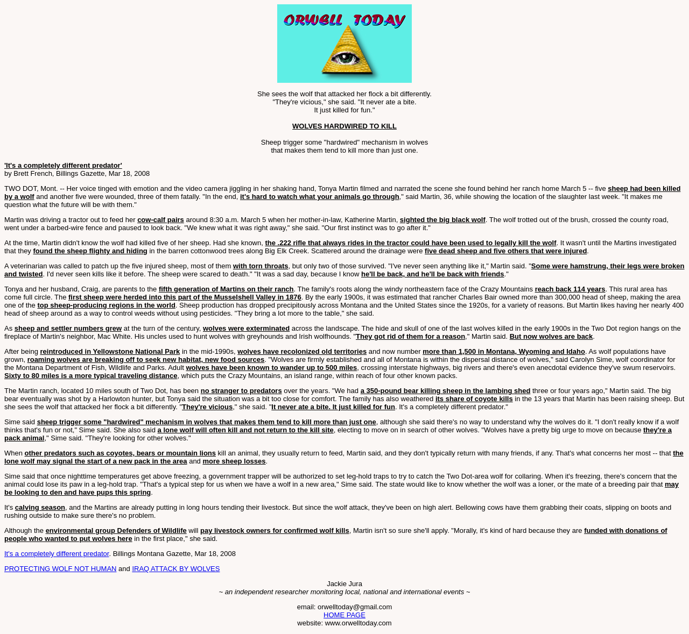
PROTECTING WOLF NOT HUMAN (60, 569)
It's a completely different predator (56, 554)
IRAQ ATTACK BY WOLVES (176, 569)
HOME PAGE (344, 615)
